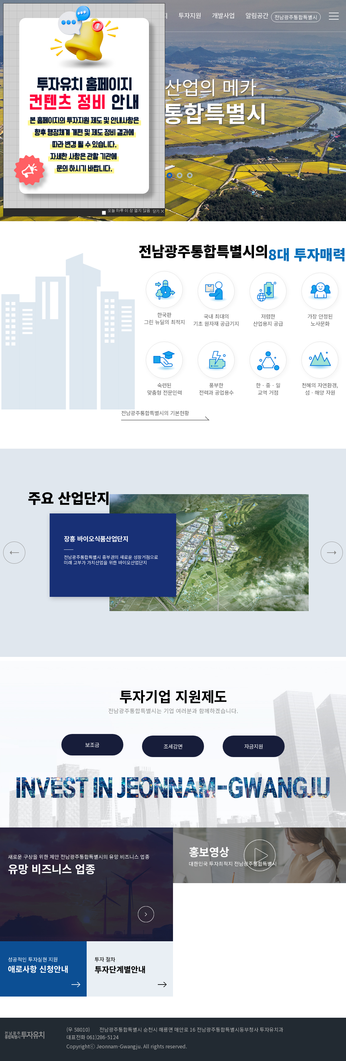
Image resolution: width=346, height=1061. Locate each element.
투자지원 (189, 15)
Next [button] (333, 110)
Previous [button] (12, 110)
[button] (332, 553)
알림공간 (256, 15)
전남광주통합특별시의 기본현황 (155, 413)
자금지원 (253, 746)
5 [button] (190, 175)
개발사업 (223, 15)
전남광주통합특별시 (296, 17)
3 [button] (169, 175)
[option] (173, 110)
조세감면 (173, 746)
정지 (199, 175)
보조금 (92, 745)
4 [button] (179, 175)
